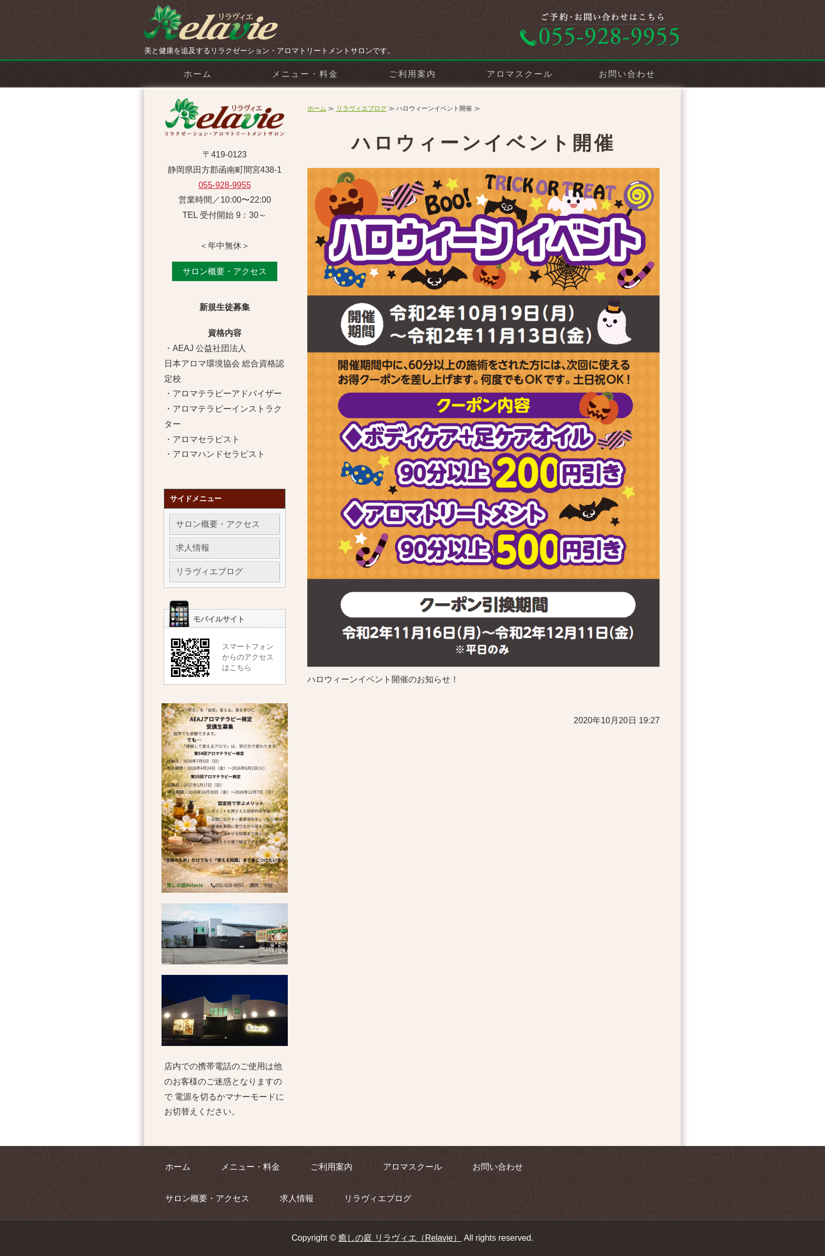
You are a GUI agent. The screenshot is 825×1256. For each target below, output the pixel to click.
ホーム (198, 73)
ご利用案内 (412, 73)
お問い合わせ (627, 73)
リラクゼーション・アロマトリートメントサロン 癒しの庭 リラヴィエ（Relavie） (223, 26)
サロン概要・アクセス (225, 271)
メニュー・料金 (305, 73)
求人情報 (192, 547)
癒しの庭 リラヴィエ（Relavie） (399, 1237)
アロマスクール (519, 73)
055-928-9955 (224, 185)
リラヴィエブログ (361, 108)
